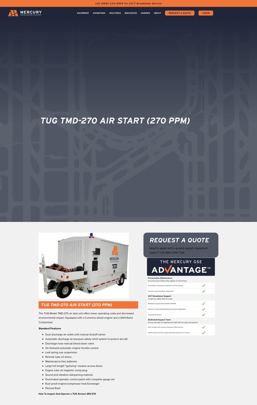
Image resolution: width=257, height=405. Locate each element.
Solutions (115, 13)
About (157, 13)
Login (206, 13)
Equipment (83, 13)
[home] (25, 13)
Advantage (99, 13)
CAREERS (145, 13)
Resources (131, 13)
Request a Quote (180, 13)
